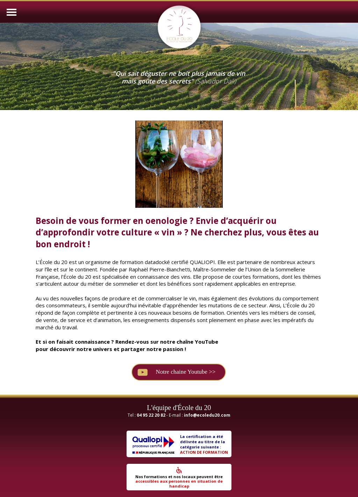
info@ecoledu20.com (207, 415)
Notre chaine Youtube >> (185, 371)
